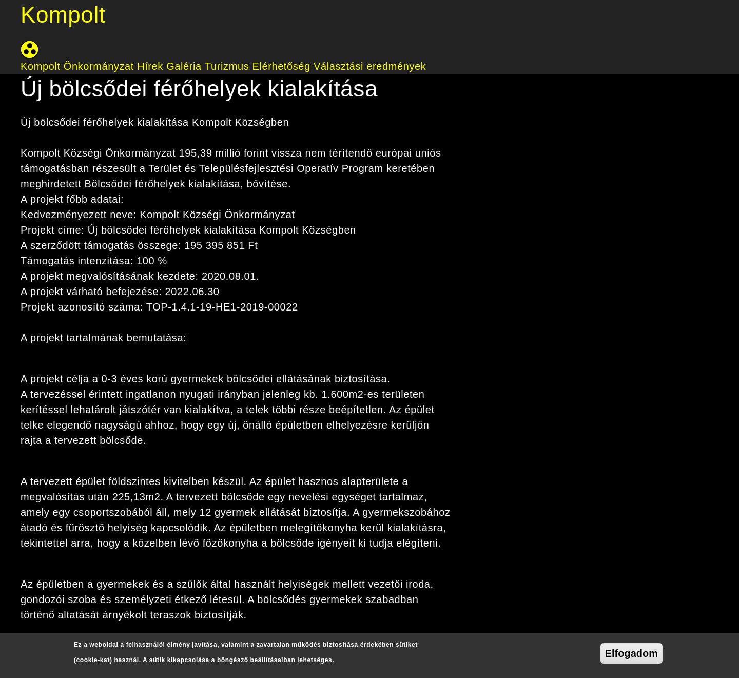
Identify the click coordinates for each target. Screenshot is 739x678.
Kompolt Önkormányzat (77, 66)
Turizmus (227, 66)
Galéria (184, 66)
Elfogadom (631, 653)
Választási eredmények (370, 66)
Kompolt (63, 14)
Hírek (150, 66)
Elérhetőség (281, 66)
